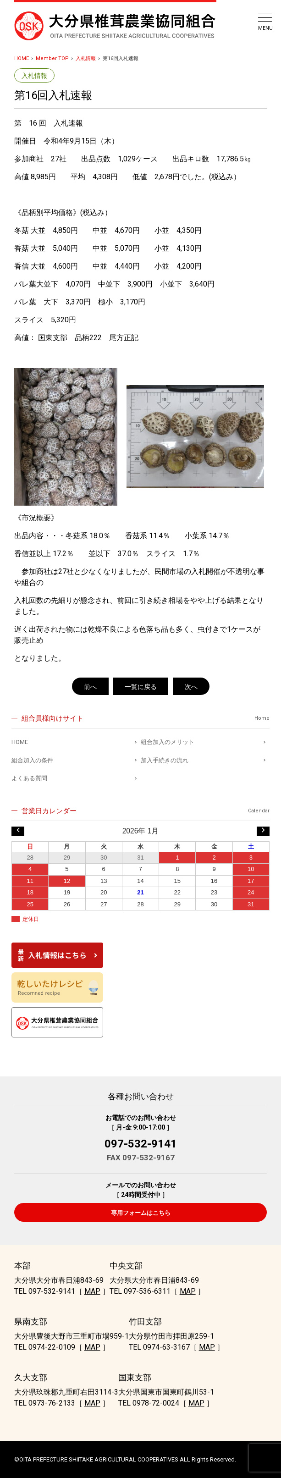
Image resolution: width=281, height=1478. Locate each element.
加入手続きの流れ (164, 760)
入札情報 (86, 58)
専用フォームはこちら (141, 1212)
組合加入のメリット (167, 742)
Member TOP (52, 58)
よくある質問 (29, 778)
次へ (191, 686)
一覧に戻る (141, 686)
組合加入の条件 (32, 760)
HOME (21, 58)
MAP (92, 1291)
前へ (90, 686)
